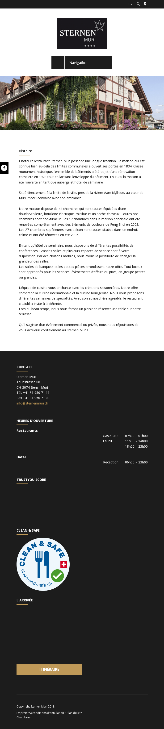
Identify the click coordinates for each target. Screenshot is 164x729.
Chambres (23, 717)
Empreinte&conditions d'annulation (40, 713)
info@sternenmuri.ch (32, 403)
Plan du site (74, 713)
